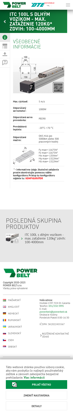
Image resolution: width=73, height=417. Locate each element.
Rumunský (12, 320)
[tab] (5, 37)
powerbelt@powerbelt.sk (53, 311)
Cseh (8, 340)
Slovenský (12, 333)
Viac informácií (34, 377)
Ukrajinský (12, 326)
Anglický (11, 306)
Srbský (10, 346)
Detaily (37, 406)
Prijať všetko (30, 384)
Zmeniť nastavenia (36, 395)
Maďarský (12, 300)
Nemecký (11, 313)
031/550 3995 (56, 306)
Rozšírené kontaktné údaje (54, 335)
